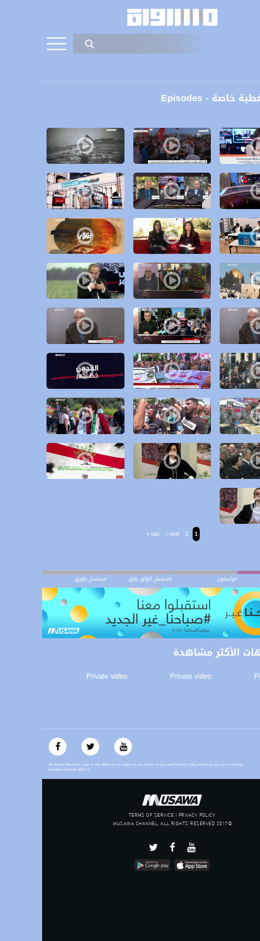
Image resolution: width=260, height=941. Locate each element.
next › (130, 534)
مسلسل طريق (48, 579)
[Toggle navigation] (14, 44)
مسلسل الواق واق (108, 579)
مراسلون (184, 579)
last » (111, 534)
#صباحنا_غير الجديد (238, 579)
